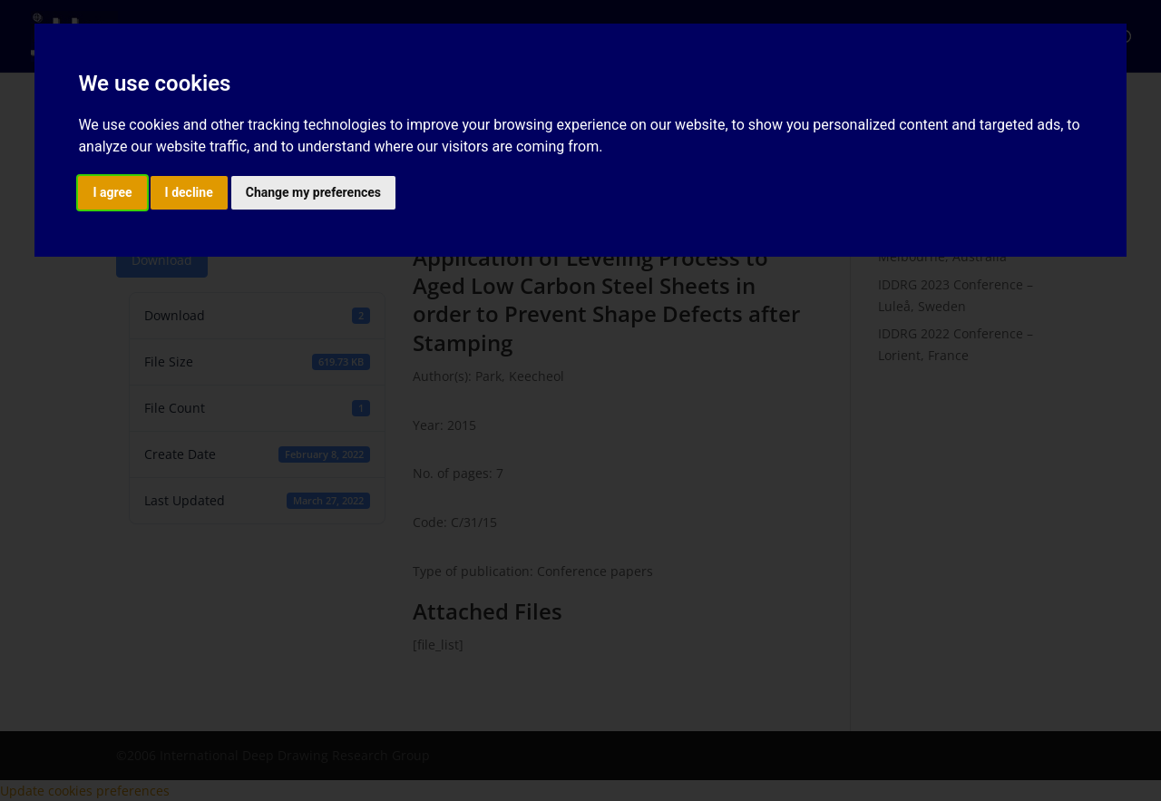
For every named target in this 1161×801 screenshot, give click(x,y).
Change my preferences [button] (313, 192)
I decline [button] (189, 192)
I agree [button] (112, 192)
